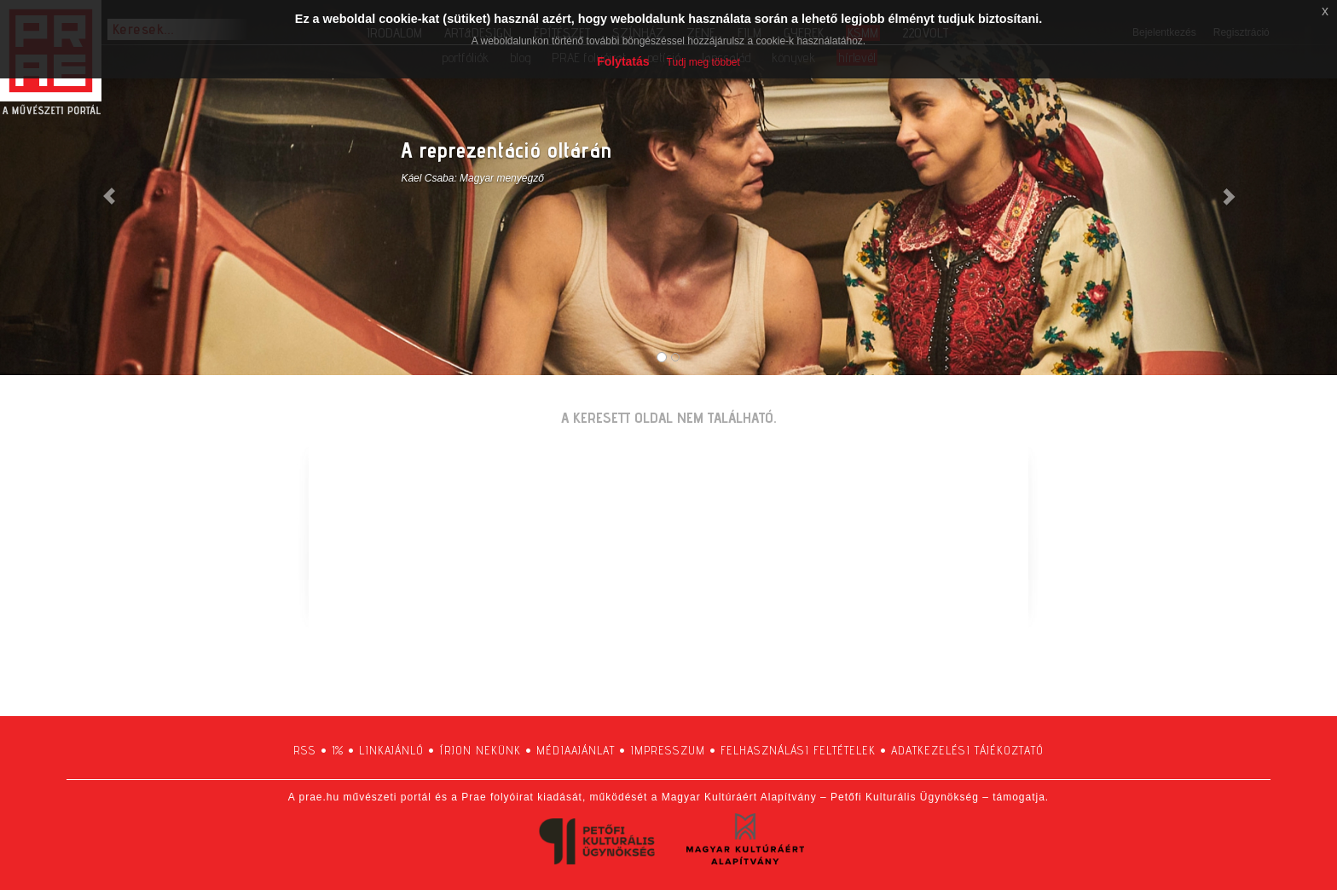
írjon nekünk (480, 750)
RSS (304, 750)
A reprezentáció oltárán (506, 149)
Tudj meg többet (703, 62)
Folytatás (623, 61)
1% (338, 750)
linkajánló (391, 750)
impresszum (667, 750)
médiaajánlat (575, 750)
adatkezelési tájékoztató (967, 750)
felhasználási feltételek (798, 750)
